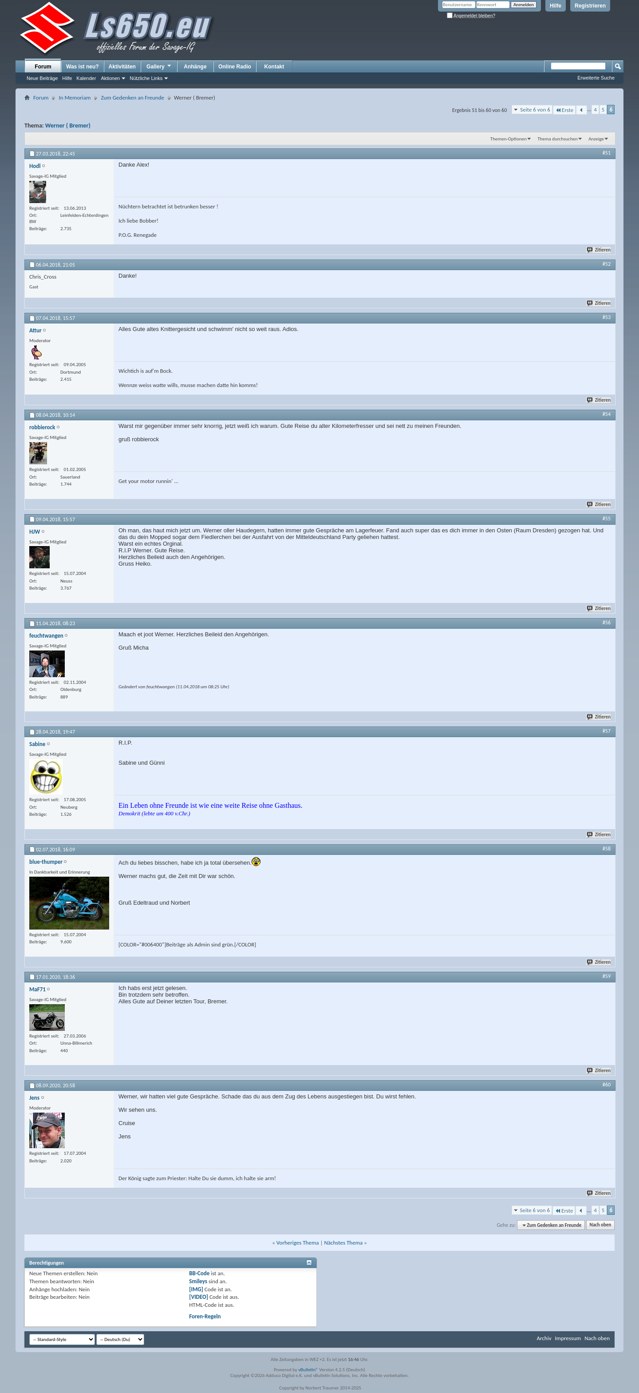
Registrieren (590, 6)
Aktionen (110, 78)
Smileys (198, 1281)
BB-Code (199, 1273)
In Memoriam (75, 97)
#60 (607, 1085)
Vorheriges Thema (297, 1242)
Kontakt (274, 67)
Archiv (543, 1338)
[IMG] (196, 1289)
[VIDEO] (198, 1296)
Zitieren (599, 250)
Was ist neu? (82, 67)
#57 (607, 731)
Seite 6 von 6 (535, 109)
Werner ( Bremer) (68, 125)
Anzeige (596, 139)
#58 (607, 849)
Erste (564, 110)
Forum (43, 67)
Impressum (568, 1338)
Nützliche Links (146, 78)
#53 (607, 317)
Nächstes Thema (343, 1242)
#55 (607, 518)
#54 (607, 414)
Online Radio (234, 67)
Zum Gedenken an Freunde (132, 97)
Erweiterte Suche (596, 77)
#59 (607, 976)
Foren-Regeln (205, 1316)
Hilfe (555, 6)
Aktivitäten (122, 67)
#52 (607, 264)
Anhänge (195, 67)
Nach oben (600, 1225)
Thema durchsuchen (557, 139)
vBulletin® (308, 1370)
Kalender (86, 78)
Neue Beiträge (42, 78)
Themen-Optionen (508, 139)
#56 (607, 622)
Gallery (159, 66)
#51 (607, 153)
